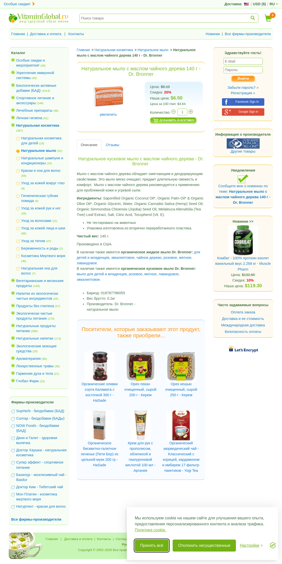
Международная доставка (243, 325)
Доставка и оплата (46, 34)
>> (251, 221)
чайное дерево (149, 258)
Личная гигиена (29, 118)
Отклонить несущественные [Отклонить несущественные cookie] (204, 545)
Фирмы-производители (32, 402)
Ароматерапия (28, 359)
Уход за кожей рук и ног (41, 208)
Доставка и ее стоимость (243, 319)
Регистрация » (243, 93)
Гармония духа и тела (34, 374)
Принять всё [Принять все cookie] (151, 545)
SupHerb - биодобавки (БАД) (40, 411)
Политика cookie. (150, 530)
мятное (185, 258)
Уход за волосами (36, 221)
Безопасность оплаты (243, 332)
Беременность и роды (39, 248)
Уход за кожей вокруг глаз (43, 183)
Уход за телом (33, 241)
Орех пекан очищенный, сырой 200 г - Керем (140, 389)
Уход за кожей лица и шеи (43, 228)
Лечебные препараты (34, 110)
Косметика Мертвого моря (43, 256)
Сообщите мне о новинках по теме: (242, 189)
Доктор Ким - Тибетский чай (39, 487)
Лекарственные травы (35, 366)
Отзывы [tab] (112, 145)
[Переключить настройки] (251, 545)
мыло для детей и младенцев (102, 274)
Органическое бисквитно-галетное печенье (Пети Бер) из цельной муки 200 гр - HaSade (99, 454)
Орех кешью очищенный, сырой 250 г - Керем (181, 389)
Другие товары (243, 151)
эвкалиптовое (123, 258)
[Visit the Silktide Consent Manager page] (273, 546)
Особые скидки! (19, 4)
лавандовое (87, 263)
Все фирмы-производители (248, 34)
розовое (170, 258)
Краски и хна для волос (41, 171)
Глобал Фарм (27, 381)
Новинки (213, 34)
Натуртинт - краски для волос (41, 506)
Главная (18, 34)
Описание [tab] (89, 145)
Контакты (76, 34)
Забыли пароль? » (243, 88)
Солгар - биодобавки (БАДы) (40, 418)
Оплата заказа (243, 312)
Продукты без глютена (35, 306)
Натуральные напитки (34, 338)
